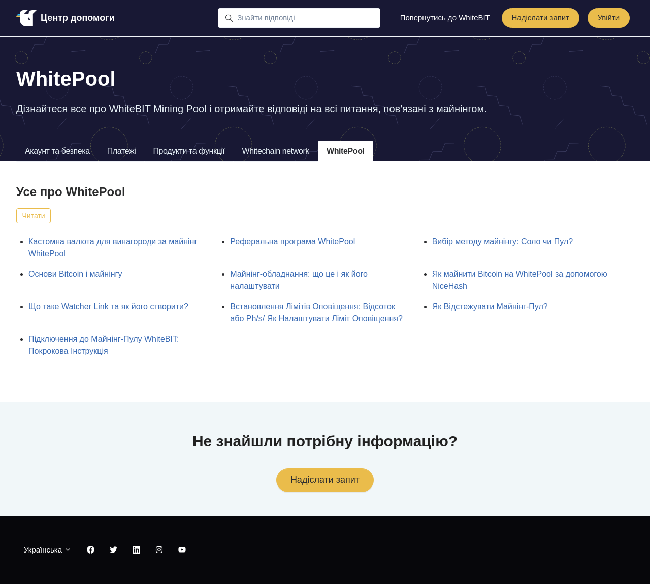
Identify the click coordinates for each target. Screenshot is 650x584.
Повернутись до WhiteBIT (445, 17)
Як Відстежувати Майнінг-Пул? (490, 306)
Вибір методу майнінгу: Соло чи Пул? (502, 241)
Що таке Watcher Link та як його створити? (108, 306)
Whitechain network (275, 151)
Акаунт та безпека (57, 151)
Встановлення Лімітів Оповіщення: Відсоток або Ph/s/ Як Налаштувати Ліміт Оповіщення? (316, 312)
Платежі (121, 151)
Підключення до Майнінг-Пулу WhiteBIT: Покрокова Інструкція (103, 345)
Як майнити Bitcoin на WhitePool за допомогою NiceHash (519, 280)
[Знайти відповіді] (299, 18)
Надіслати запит (541, 17)
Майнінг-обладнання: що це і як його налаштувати (299, 280)
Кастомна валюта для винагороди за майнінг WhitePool (112, 247)
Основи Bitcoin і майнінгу (75, 274)
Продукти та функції (188, 151)
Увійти (609, 17)
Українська (48, 549)
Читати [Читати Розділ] (33, 216)
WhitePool (346, 151)
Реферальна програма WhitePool (292, 241)
